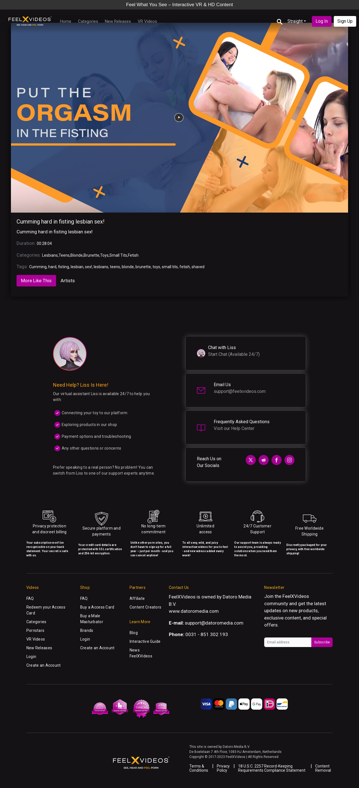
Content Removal (323, 768)
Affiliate (137, 598)
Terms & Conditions (198, 768)
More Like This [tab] (36, 280)
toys (156, 267)
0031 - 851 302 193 (206, 634)
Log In (322, 21)
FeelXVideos (295, 596)
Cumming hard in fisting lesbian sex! (60, 221)
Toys (104, 255)
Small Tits (118, 255)
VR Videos (147, 21)
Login (31, 656)
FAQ (30, 598)
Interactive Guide (145, 641)
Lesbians (50, 255)
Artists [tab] (68, 280)
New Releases (118, 21)
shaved (198, 267)
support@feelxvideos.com (240, 391)
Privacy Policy (223, 768)
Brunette (91, 255)
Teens (64, 255)
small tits (170, 267)
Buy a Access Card (97, 607)
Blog (134, 632)
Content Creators (145, 607)
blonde (128, 267)
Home (65, 21)
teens (115, 267)
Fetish (133, 255)
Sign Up (345, 21)
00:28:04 (44, 243)
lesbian (77, 267)
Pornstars (35, 630)
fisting (63, 267)
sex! (88, 267)
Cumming (38, 267)
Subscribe (322, 642)
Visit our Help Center (234, 428)
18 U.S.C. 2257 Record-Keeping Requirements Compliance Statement (271, 768)
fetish (185, 267)
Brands (86, 630)
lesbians (101, 267)
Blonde (76, 255)
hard (52, 267)
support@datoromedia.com (214, 623)
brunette (143, 267)
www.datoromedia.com (194, 611)
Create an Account (43, 665)
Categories (88, 21)
